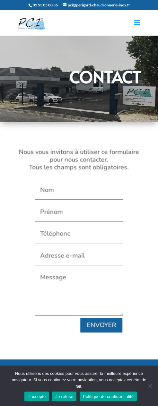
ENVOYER (100, 320)
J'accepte (37, 396)
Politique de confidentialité (108, 396)
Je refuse (64, 396)
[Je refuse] (150, 386)
